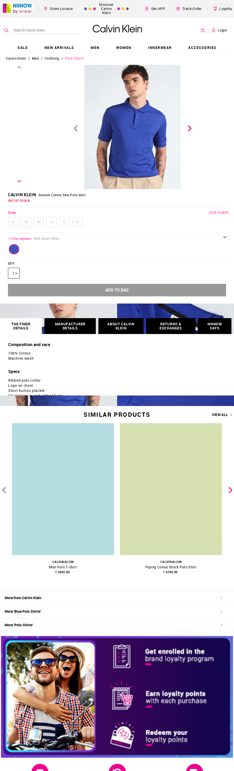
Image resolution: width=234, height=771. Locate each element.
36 (13, 222)
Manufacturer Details (70, 325)
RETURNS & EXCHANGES (171, 325)
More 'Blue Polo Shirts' (113, 611)
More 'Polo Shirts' (113, 624)
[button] (14, 249)
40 (39, 222)
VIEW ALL (222, 415)
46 (77, 222)
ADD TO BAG (117, 290)
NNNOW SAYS (215, 325)
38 (26, 222)
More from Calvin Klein (113, 597)
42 (51, 222)
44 (64, 222)
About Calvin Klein (120, 325)
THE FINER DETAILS (20, 325)
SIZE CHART (219, 212)
